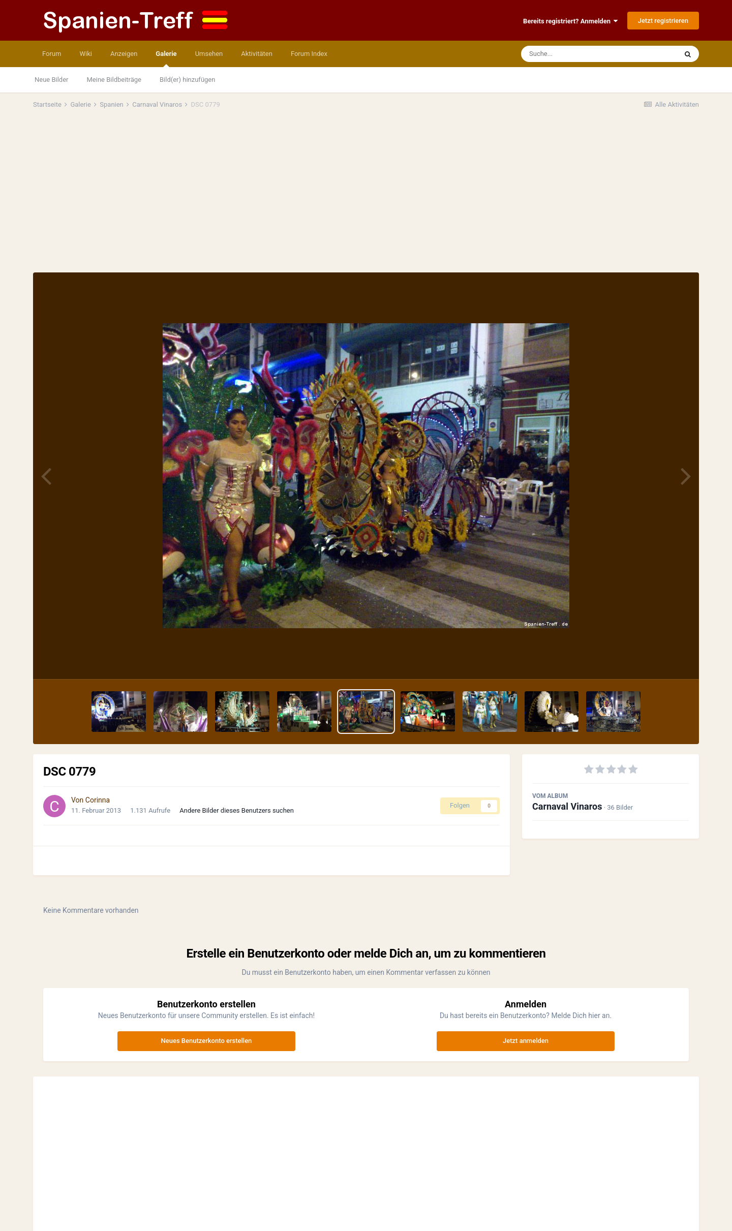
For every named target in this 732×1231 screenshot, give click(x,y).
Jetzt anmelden (525, 1040)
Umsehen (209, 53)
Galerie (166, 58)
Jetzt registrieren (663, 20)
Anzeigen (123, 53)
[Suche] (579, 54)
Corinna (97, 800)
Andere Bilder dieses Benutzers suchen (236, 810)
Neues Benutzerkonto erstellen (206, 1040)
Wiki (85, 53)
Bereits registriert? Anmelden (570, 21)
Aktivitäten (256, 53)
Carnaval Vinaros (567, 806)
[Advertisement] (366, 196)
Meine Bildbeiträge (114, 79)
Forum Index (309, 53)
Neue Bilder (52, 79)
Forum (51, 53)
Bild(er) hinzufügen (187, 79)
